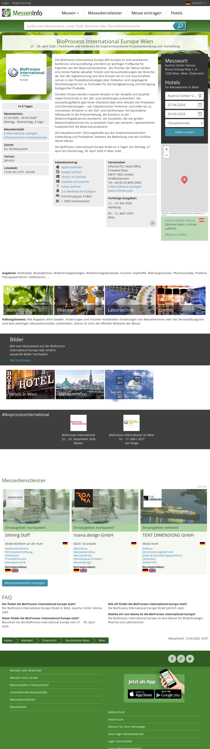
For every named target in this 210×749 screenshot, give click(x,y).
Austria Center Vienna (180, 220)
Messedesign (82, 562)
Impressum (115, 719)
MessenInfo (22, 13)
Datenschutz (116, 712)
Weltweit (27, 640)
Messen (70, 13)
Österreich (49, 640)
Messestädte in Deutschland (29, 685)
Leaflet (165, 213)
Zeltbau (147, 548)
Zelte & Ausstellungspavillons (162, 555)
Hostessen (12, 555)
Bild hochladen (20, 360)
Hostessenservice (17, 548)
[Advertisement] (104, 258)
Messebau (81, 548)
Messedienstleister (105, 13)
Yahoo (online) (71, 186)
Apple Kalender (71, 167)
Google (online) (71, 172)
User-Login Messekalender (126, 734)
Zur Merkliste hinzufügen (78, 191)
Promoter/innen (16, 559)
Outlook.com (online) (75, 182)
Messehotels (18, 707)
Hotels (176, 13)
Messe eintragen (147, 13)
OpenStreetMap (186, 213)
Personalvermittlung (19, 552)
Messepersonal (15, 562)
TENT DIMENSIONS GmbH (168, 535)
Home (8, 640)
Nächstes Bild (204, 506)
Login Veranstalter (120, 741)
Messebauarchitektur (88, 559)
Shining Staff (17, 535)
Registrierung (21, 3)
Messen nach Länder (24, 678)
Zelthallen (149, 559)
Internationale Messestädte (28, 692)
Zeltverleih (149, 562)
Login (5, 3)
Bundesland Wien (78, 640)
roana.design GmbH (93, 535)
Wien (102, 640)
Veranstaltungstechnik (157, 552)
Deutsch (199, 3)
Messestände (83, 555)
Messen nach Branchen (26, 670)
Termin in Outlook (73, 177)
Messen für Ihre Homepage (126, 727)
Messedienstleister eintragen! (25, 583)
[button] (184, 180)
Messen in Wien (176, 234)
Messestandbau (84, 552)
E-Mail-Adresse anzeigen (21, 133)
